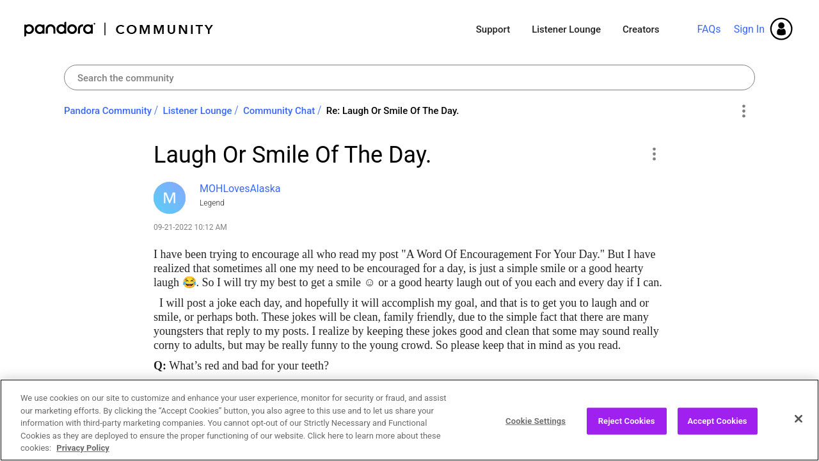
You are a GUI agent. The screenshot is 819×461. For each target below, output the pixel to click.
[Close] (798, 420)
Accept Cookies (717, 422)
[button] (653, 154)
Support (493, 29)
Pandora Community (119, 29)
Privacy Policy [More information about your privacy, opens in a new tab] (82, 449)
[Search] (409, 77)
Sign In (749, 29)
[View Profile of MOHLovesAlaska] (240, 188)
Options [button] (743, 111)
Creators (641, 29)
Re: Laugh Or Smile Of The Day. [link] (392, 111)
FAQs (708, 29)
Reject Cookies (626, 422)
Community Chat (279, 111)
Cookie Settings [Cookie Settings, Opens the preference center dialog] (535, 422)
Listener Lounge (566, 29)
